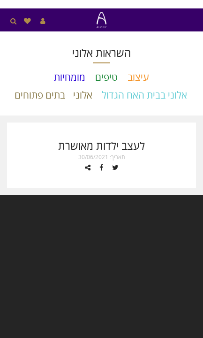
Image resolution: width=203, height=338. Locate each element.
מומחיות (69, 77)
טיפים (106, 77)
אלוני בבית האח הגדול (144, 94)
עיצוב (138, 77)
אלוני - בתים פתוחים (53, 94)
